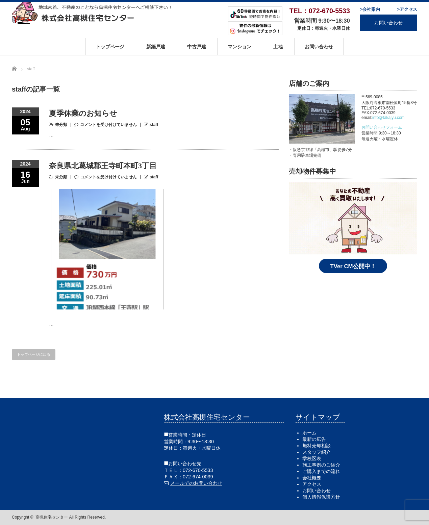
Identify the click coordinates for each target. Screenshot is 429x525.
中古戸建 (196, 46)
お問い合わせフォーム (381, 127)
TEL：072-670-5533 (319, 11)
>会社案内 (370, 9)
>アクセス (407, 9)
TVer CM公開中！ (353, 266)
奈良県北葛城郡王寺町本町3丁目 (103, 165)
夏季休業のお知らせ (83, 113)
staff (154, 124)
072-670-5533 (198, 470)
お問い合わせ (388, 22)
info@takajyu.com (388, 117)
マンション (239, 46)
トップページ (110, 46)
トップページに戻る (33, 354)
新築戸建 (155, 46)
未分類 (61, 124)
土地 (278, 46)
